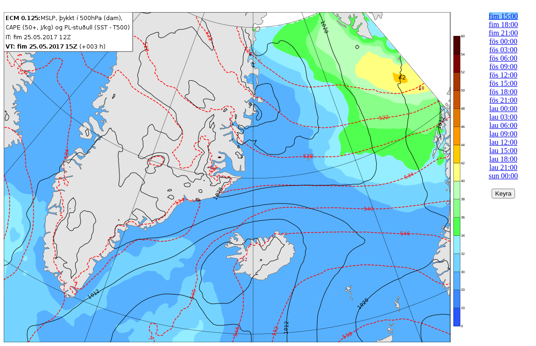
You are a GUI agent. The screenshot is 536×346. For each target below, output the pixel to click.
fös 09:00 (503, 67)
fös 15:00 (503, 83)
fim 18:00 (503, 24)
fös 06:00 (503, 58)
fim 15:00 (503, 16)
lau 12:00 (503, 142)
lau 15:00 (503, 151)
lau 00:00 (503, 109)
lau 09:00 (503, 134)
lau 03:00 (503, 117)
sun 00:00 (503, 176)
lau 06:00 (503, 125)
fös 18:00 (503, 92)
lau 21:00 (503, 167)
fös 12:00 (503, 75)
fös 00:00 (503, 41)
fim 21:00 (503, 33)
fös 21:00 (503, 100)
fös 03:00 (503, 50)
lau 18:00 (503, 159)
